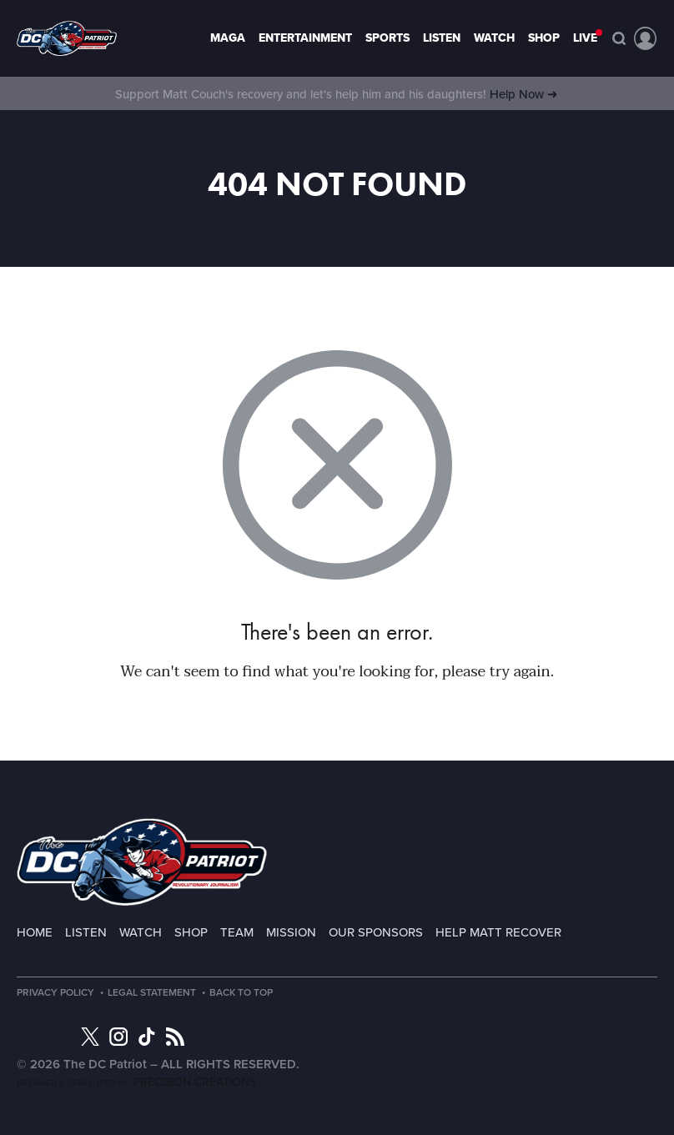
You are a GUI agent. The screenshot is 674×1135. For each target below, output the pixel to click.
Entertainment (305, 38)
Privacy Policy (55, 992)
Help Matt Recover (498, 932)
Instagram (118, 1036)
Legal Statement (152, 992)
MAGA (227, 38)
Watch (494, 38)
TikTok (147, 1036)
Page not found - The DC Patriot (67, 38)
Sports (387, 38)
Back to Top (241, 992)
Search (619, 38)
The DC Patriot (142, 862)
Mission (291, 932)
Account (645, 38)
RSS (175, 1036)
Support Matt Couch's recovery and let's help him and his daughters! (337, 94)
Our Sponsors (376, 932)
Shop (544, 38)
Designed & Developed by (136, 1083)
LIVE (585, 38)
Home (35, 932)
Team (237, 932)
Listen (441, 38)
